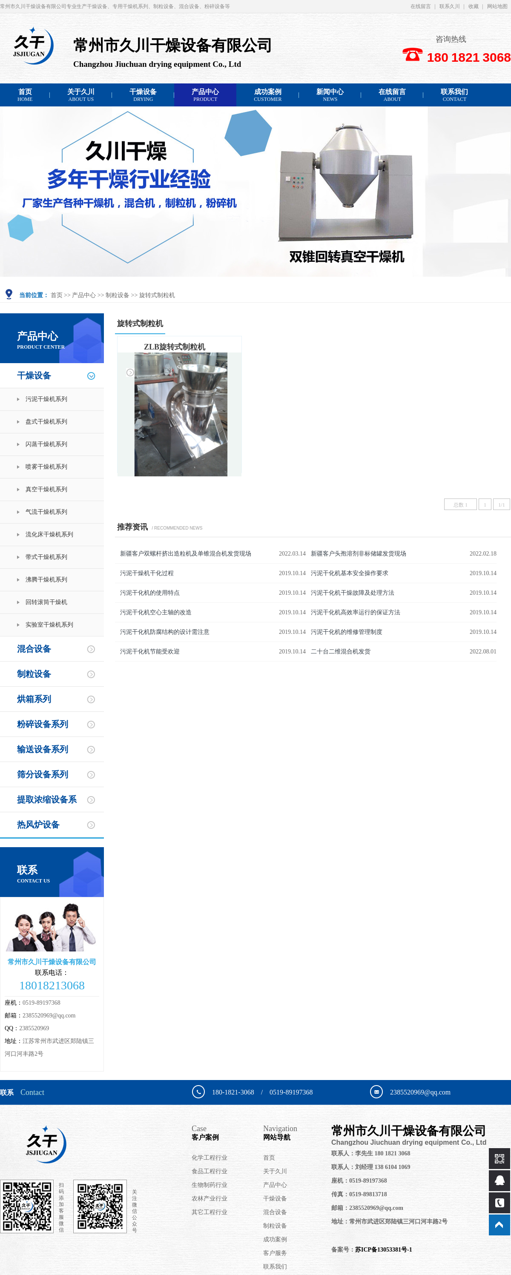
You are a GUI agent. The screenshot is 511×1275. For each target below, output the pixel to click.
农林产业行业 (209, 1198)
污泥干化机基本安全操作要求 (349, 573)
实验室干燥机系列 (49, 625)
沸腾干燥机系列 (46, 579)
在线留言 (421, 6)
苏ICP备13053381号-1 (383, 1249)
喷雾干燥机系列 (46, 467)
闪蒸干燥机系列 (46, 444)
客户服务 (275, 1253)
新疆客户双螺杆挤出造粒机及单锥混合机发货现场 (185, 553)
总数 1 (461, 505)
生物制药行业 (209, 1185)
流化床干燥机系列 (49, 534)
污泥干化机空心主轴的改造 (156, 612)
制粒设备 (117, 295)
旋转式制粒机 (157, 295)
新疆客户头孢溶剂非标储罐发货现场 (358, 553)
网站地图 (497, 6)
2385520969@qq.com (49, 1015)
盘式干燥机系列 (46, 421)
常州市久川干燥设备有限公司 (416, 1135)
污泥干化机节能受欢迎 (150, 651)
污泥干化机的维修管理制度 (346, 632)
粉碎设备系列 (42, 724)
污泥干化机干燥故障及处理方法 (352, 593)
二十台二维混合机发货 (340, 651)
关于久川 (81, 95)
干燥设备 (143, 95)
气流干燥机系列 (46, 512)
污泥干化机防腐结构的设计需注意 (165, 632)
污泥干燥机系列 (46, 399)
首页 (24, 95)
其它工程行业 (209, 1212)
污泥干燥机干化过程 (147, 573)
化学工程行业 (209, 1158)
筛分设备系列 (42, 774)
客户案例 (227, 1132)
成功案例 (267, 95)
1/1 (501, 505)
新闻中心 (330, 95)
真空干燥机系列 (46, 489)
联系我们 (454, 95)
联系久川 (449, 6)
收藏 (473, 6)
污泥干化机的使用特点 (150, 593)
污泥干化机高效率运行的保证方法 (355, 612)
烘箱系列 (34, 699)
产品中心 (205, 95)
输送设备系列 (42, 749)
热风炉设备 (38, 824)
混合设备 (34, 648)
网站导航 (297, 1132)
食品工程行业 (209, 1171)
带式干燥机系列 (46, 557)
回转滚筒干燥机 (46, 602)
